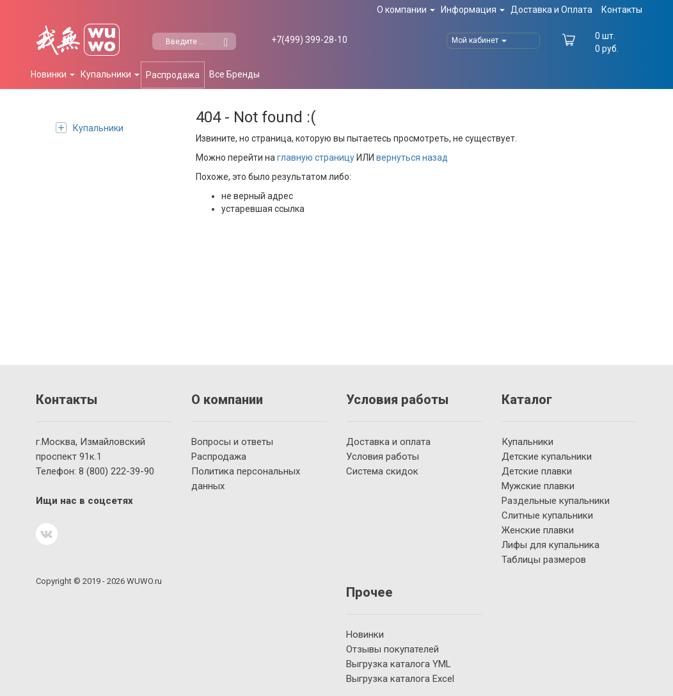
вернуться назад (412, 157)
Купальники (89, 127)
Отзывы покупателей (392, 649)
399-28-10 (309, 40)
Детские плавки (537, 471)
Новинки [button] (53, 74)
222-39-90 (116, 471)
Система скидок (382, 471)
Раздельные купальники (556, 500)
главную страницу (315, 157)
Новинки (365, 634)
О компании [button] (406, 9)
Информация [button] (473, 9)
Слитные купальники (547, 515)
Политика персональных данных (245, 478)
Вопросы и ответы (232, 442)
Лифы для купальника (550, 545)
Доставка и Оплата (551, 9)
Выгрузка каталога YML (398, 664)
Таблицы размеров (544, 559)
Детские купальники (547, 456)
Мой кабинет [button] (479, 40)
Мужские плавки (538, 486)
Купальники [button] (110, 74)
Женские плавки (538, 530)
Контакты (621, 9)
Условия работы (382, 456)
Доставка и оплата (388, 442)
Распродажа (173, 75)
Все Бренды (234, 74)
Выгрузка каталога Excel (400, 678)
